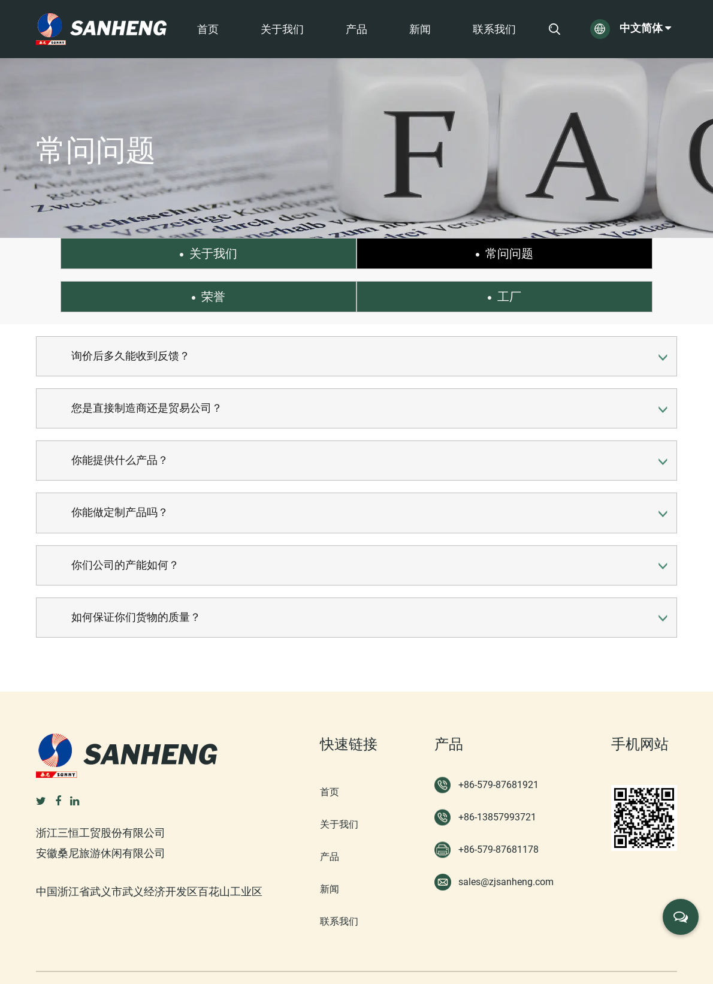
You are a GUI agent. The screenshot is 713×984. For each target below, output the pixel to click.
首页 (208, 29)
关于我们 (282, 29)
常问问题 (272, 253)
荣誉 (451, 253)
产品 (356, 29)
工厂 (629, 253)
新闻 (420, 29)
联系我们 (494, 29)
